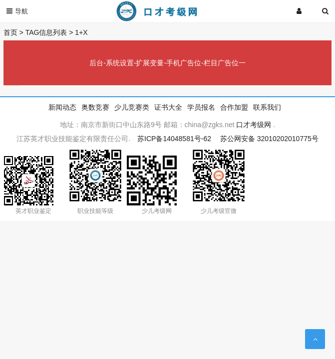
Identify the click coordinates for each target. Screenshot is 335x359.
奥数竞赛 (95, 107)
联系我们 (267, 107)
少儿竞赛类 (131, 107)
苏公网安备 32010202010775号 (269, 139)
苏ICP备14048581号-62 (174, 139)
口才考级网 (253, 125)
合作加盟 (234, 107)
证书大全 (168, 107)
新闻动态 (62, 107)
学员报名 (201, 107)
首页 (10, 32)
